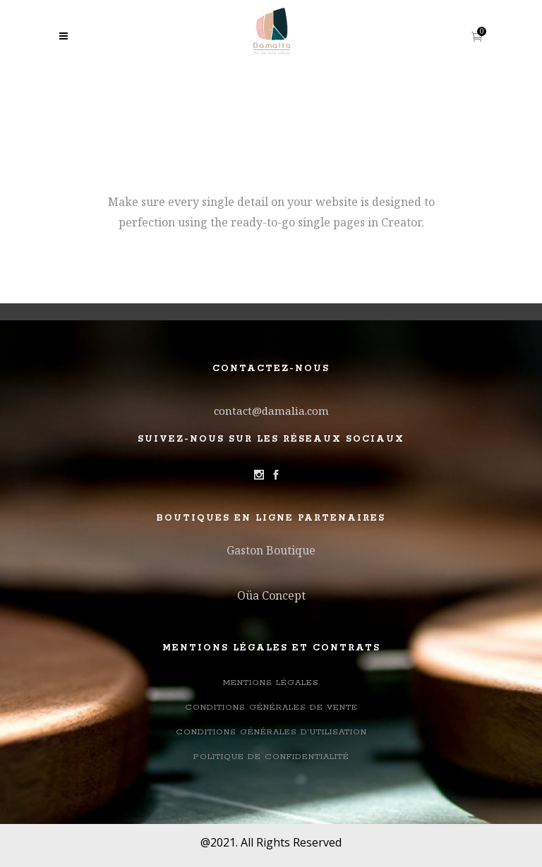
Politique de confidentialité (271, 756)
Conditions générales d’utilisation (271, 732)
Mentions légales (271, 682)
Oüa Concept (271, 595)
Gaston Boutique (271, 550)
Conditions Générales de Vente (271, 707)
